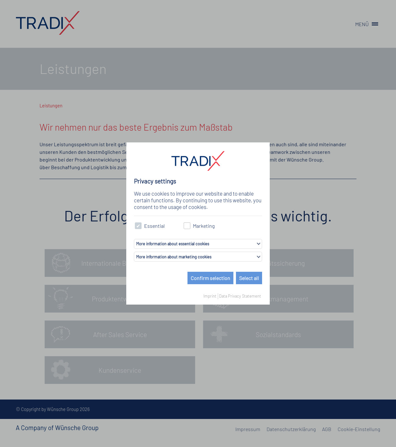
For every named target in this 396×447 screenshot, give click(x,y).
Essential (150, 225)
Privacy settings (155, 181)
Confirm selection (210, 278)
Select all (249, 278)
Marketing (199, 225)
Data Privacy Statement (240, 296)
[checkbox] (138, 225)
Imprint (209, 296)
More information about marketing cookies (173, 256)
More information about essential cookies (172, 243)
